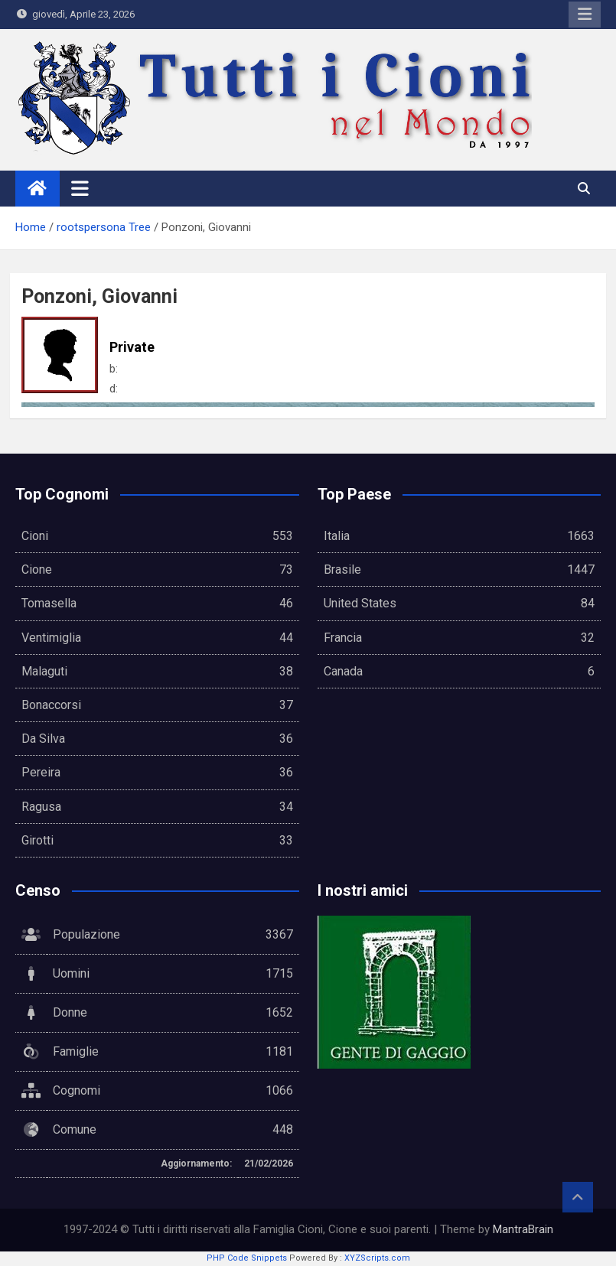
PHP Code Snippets (247, 1258)
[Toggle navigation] (80, 188)
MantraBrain (523, 1229)
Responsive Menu (585, 15)
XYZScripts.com (377, 1258)
